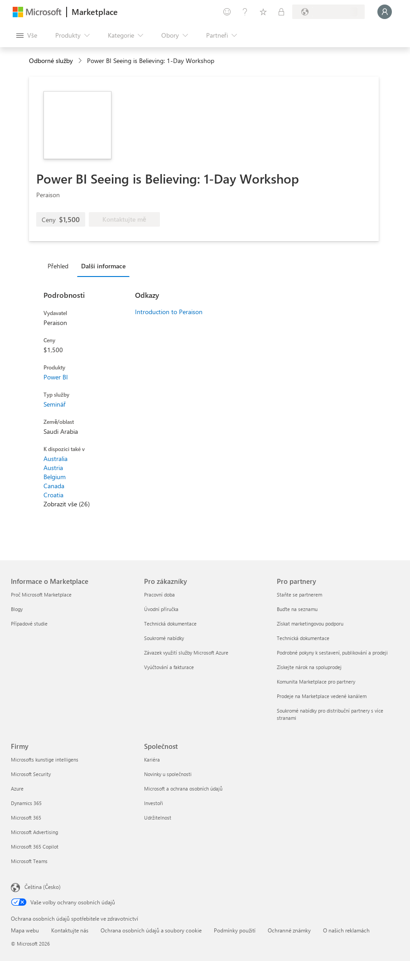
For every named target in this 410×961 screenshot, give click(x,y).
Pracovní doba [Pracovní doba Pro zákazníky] (159, 594)
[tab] (60, 266)
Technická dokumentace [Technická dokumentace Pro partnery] (303, 638)
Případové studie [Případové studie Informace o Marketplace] (29, 623)
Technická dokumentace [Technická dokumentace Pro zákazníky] (170, 623)
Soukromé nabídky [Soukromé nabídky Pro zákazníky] (164, 638)
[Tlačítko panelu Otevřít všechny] (27, 35)
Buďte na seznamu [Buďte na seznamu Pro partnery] (297, 609)
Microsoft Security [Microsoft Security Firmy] (31, 774)
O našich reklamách (346, 930)
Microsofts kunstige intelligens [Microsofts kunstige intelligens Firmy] (44, 759)
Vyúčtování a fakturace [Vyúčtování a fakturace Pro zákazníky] (169, 667)
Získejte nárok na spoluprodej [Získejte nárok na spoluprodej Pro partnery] (309, 667)
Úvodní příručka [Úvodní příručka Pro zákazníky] (161, 609)
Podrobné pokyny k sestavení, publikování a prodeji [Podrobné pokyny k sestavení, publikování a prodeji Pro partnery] (332, 652)
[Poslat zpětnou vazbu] (227, 12)
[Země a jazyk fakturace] (328, 12)
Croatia (53, 494)
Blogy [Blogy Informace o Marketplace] (17, 609)
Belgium (54, 476)
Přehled (58, 266)
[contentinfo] (80, 61)
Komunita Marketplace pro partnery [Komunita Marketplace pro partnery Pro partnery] (316, 681)
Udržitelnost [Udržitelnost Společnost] (157, 817)
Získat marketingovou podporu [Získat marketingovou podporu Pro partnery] (310, 623)
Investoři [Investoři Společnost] (153, 803)
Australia (55, 458)
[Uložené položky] (263, 12)
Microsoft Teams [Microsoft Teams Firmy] (29, 861)
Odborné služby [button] (51, 60)
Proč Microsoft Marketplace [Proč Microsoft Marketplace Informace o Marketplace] (41, 594)
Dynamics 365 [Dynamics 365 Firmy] (26, 803)
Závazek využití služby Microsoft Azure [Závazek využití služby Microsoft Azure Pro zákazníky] (186, 652)
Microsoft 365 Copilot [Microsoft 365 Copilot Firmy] (34, 846)
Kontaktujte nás (69, 930)
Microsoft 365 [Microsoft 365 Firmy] (26, 817)
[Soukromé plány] (281, 12)
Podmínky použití (235, 930)
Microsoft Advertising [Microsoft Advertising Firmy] (34, 832)
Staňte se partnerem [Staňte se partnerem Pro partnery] (299, 594)
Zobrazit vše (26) (66, 504)
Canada (53, 485)
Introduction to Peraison (169, 311)
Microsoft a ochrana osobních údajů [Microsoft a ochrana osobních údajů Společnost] (183, 788)
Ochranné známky (289, 930)
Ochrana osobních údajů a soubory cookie (151, 930)
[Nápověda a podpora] (245, 12)
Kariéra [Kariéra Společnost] (152, 759)
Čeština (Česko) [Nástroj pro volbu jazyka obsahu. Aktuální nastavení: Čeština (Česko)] (42, 886)
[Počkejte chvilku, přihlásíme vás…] (384, 12)
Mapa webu (25, 930)
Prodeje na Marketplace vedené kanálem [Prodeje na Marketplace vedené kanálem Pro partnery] (322, 696)
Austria (53, 467)
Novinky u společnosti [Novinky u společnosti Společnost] (168, 774)
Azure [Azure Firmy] (17, 788)
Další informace (103, 266)
